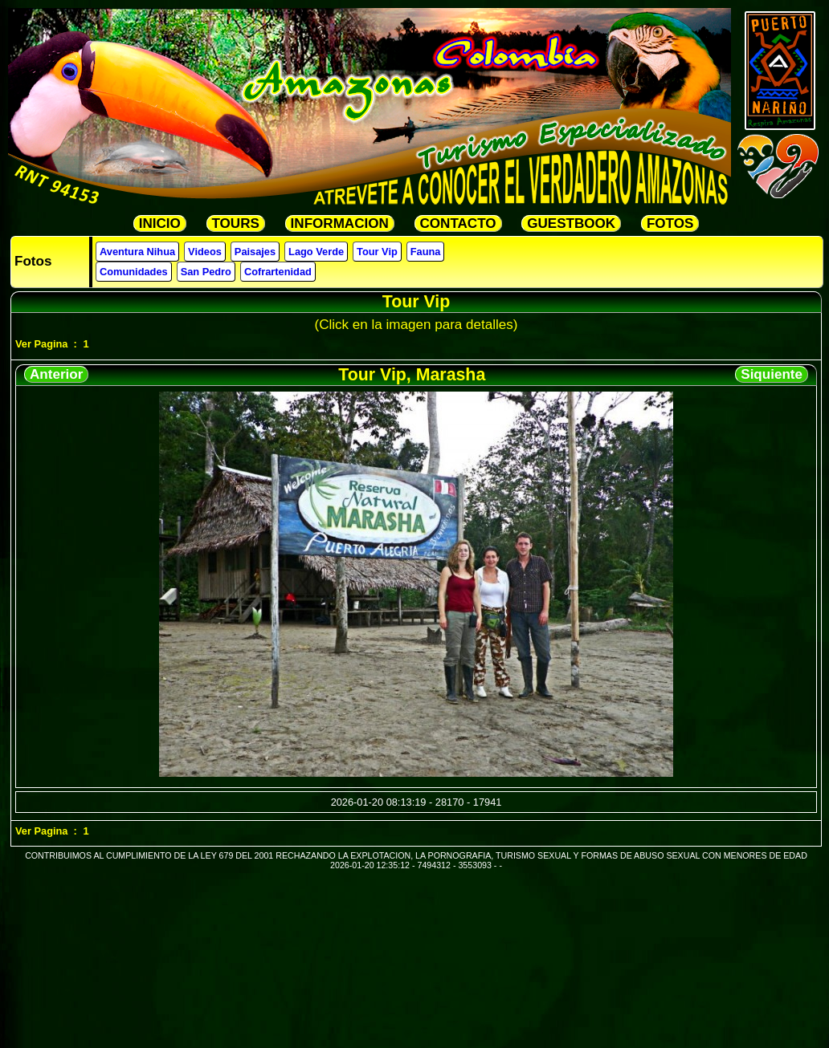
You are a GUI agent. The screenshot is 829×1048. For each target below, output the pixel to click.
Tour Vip (377, 252)
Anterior (56, 374)
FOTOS (670, 223)
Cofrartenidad (278, 272)
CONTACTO (458, 223)
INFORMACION (340, 223)
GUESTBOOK (571, 223)
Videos (205, 252)
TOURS (235, 223)
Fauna (425, 252)
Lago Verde (316, 252)
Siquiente (771, 374)
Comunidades (134, 272)
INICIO (160, 223)
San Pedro (206, 272)
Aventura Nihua (137, 252)
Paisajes (255, 252)
